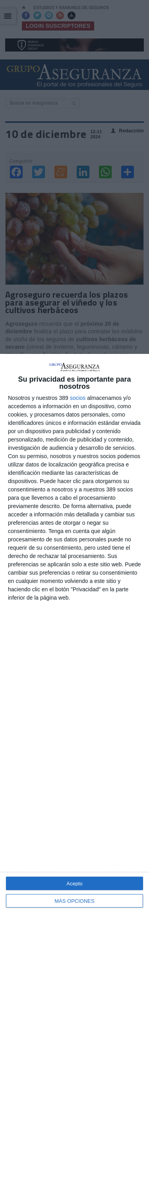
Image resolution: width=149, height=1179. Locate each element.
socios (78, 398)
